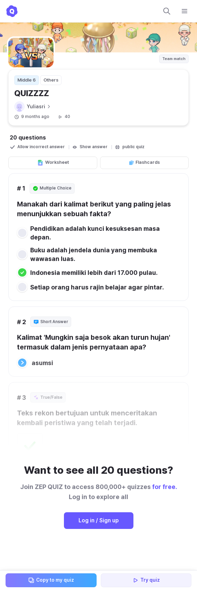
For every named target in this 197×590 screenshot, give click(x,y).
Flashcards (144, 162)
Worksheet (53, 162)
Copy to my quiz (51, 580)
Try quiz (146, 580)
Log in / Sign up (99, 520)
